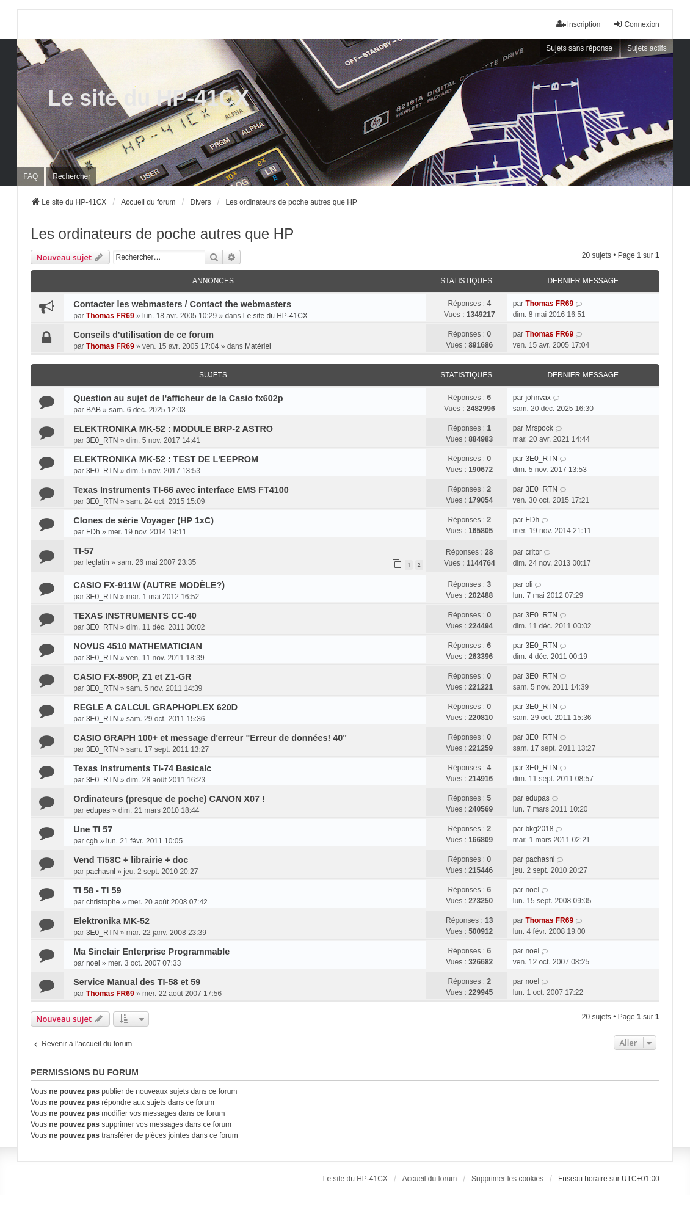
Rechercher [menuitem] (71, 176)
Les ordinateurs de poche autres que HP (162, 233)
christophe (103, 902)
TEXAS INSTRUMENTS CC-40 (135, 615)
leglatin (97, 562)
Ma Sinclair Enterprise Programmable (151, 951)
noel (532, 890)
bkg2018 (539, 828)
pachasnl (100, 871)
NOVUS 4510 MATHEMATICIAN (137, 646)
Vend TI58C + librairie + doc (130, 860)
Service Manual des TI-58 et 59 (136, 982)
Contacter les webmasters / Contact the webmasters (182, 304)
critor (533, 552)
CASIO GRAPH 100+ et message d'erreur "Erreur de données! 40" (210, 738)
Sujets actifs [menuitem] (647, 48)
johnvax (537, 397)
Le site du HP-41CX (148, 98)
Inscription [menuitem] (578, 24)
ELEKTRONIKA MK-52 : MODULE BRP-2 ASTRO (173, 429)
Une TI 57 (92, 829)
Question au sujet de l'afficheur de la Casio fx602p (178, 398)
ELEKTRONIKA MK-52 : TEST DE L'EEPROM (165, 459)
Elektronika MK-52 (111, 921)
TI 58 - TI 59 (97, 890)
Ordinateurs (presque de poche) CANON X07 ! (168, 799)
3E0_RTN (102, 440)
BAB (93, 410)
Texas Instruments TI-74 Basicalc (142, 768)
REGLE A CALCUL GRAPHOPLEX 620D (155, 707)
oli (528, 584)
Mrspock (539, 428)
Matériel (258, 346)
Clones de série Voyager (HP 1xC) (143, 520)
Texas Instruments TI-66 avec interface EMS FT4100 (180, 490)
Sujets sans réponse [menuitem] (579, 48)
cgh (92, 841)
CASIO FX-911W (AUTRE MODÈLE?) (149, 585)
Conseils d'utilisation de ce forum (143, 335)
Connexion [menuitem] (636, 24)
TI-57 (83, 551)
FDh (93, 532)
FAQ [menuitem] (30, 176)
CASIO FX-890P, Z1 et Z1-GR (132, 677)
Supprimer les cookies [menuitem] (507, 1178)
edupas (98, 810)
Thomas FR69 (110, 315)
